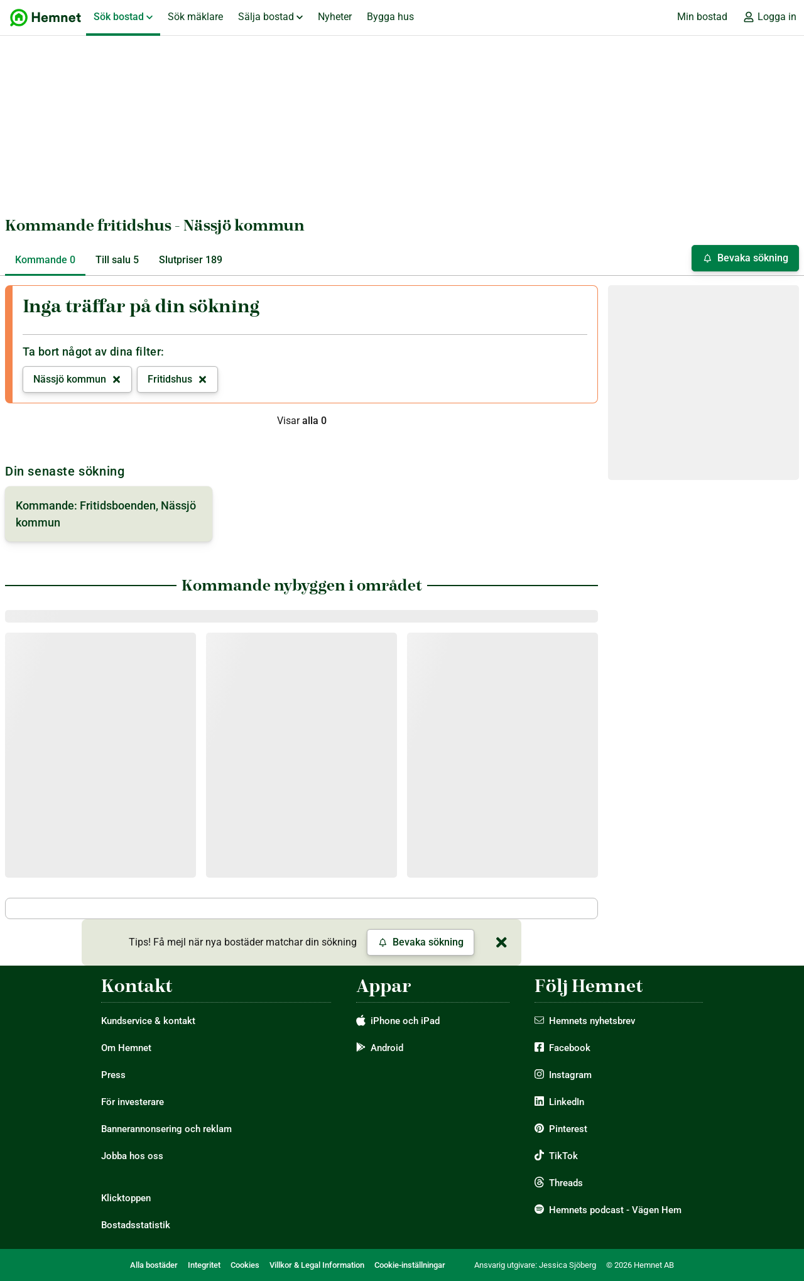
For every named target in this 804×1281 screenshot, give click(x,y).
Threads (566, 1183)
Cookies (245, 1265)
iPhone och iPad (405, 1021)
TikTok (563, 1156)
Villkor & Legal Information (316, 1265)
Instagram (570, 1075)
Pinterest (568, 1129)
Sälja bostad (270, 17)
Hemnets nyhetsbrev (592, 1021)
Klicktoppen (126, 1198)
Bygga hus (390, 17)
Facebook (569, 1048)
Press (113, 1075)
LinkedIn (566, 1102)
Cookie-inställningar (409, 1265)
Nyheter (335, 17)
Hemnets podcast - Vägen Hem (615, 1210)
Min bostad (702, 17)
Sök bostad (123, 17)
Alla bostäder (154, 1265)
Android (387, 1048)
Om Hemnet (126, 1048)
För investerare (132, 1102)
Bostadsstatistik (135, 1225)
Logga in (769, 17)
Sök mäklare (195, 17)
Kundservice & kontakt (148, 1021)
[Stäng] (501, 942)
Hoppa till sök (10, 0)
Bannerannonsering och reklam (166, 1129)
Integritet (204, 1265)
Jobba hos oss (132, 1156)
